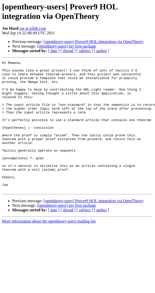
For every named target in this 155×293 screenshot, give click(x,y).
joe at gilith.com (32, 28)
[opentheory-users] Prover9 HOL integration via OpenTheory (94, 41)
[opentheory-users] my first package (66, 46)
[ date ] (54, 51)
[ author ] (101, 51)
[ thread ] (68, 51)
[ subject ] (85, 51)
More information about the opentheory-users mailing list (49, 247)
